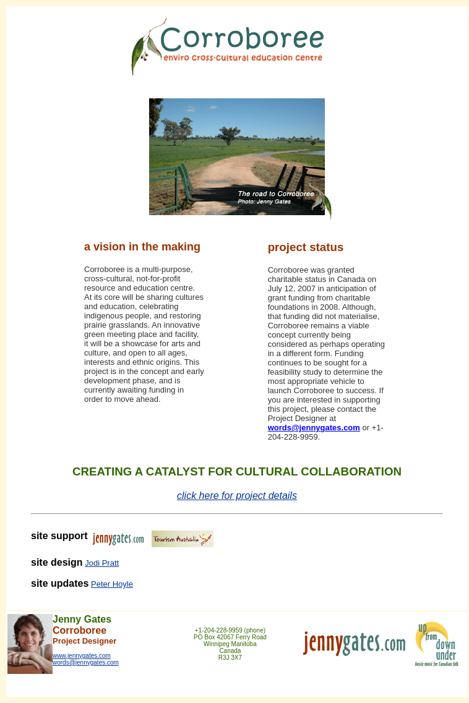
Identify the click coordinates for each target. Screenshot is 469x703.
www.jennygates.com (82, 655)
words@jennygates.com (314, 427)
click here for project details (237, 495)
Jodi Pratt (102, 563)
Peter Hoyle (112, 584)
